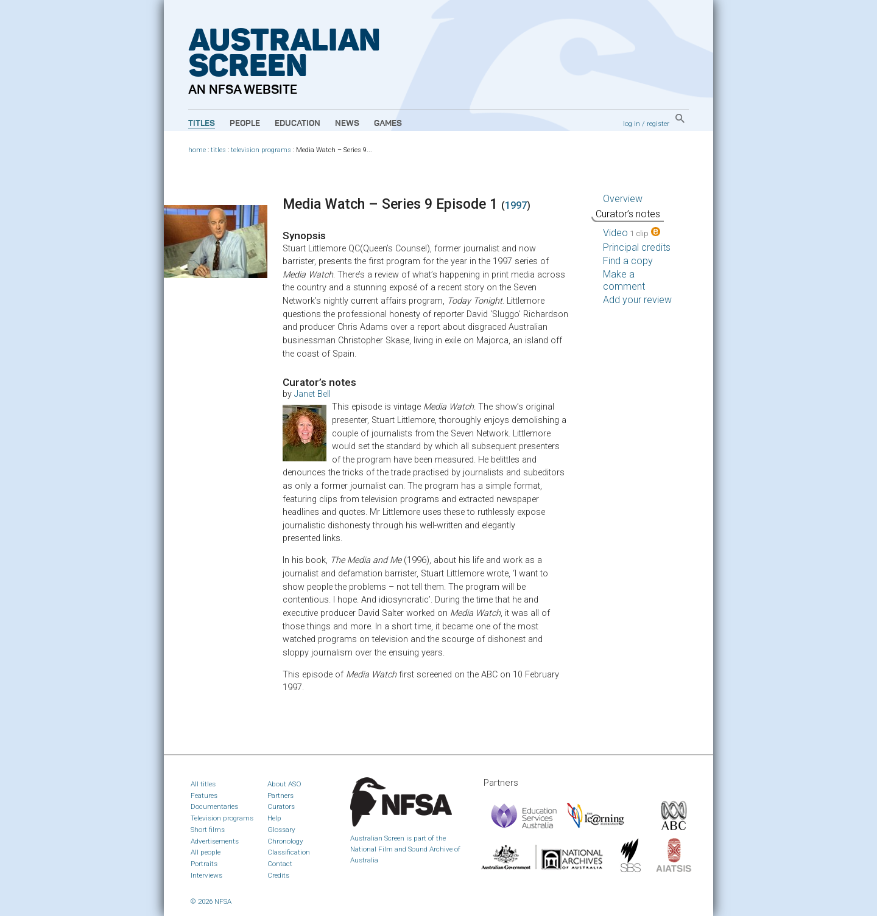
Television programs (222, 818)
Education (297, 123)
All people (205, 852)
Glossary (281, 829)
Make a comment (624, 280)
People (245, 123)
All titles (203, 784)
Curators (281, 806)
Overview (623, 199)
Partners (280, 795)
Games (388, 123)
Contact (279, 863)
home (197, 150)
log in (631, 123)
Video (631, 233)
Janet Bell (312, 394)
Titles (201, 123)
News (347, 123)
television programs (261, 150)
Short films (208, 829)
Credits (278, 875)
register (658, 123)
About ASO (284, 784)
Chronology (285, 841)
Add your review (637, 300)
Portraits (204, 863)
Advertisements (215, 841)
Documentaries (214, 806)
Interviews (206, 875)
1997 (516, 205)
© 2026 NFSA (211, 901)
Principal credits (637, 247)
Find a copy (628, 261)
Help (274, 818)
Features (204, 795)
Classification (288, 852)
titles (218, 150)
